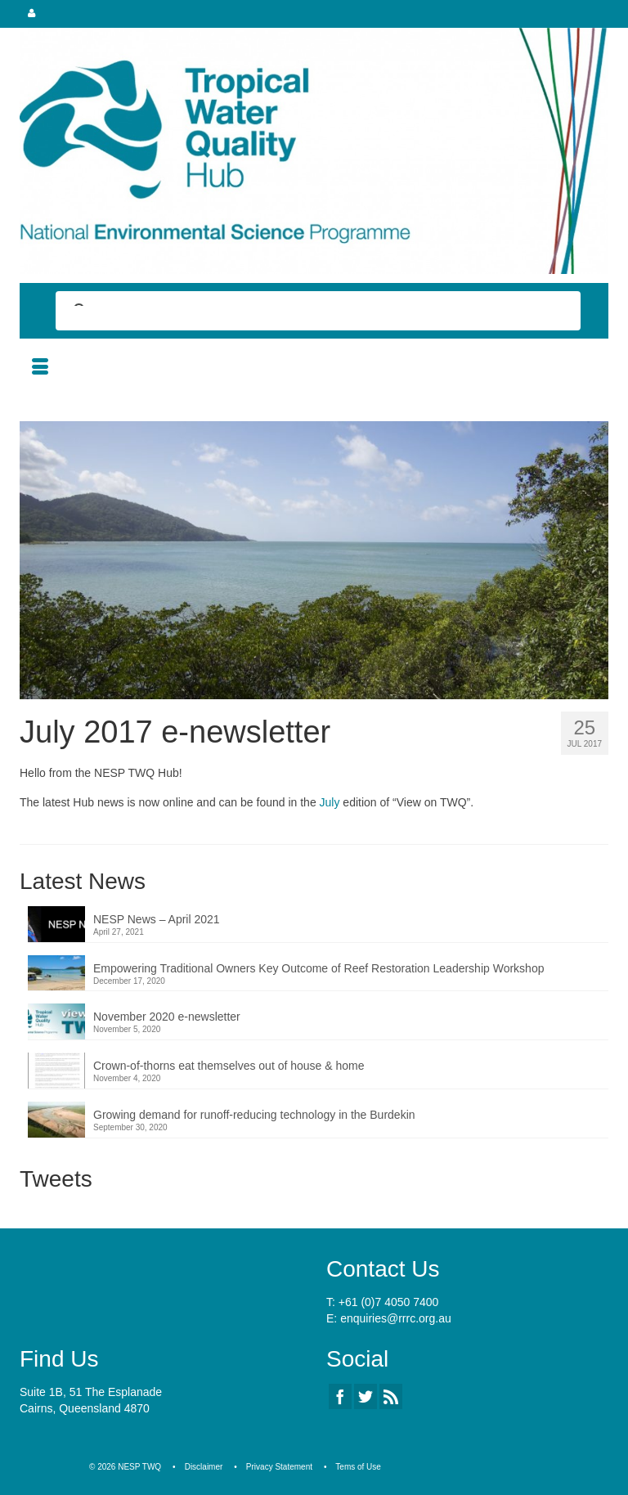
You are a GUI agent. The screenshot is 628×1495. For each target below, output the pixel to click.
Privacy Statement (279, 1466)
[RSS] (390, 1396)
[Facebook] (340, 1396)
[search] (303, 312)
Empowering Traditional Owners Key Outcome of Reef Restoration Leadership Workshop (318, 968)
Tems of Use (358, 1466)
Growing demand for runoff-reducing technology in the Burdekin (254, 1114)
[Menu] (40, 368)
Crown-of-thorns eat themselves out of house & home (229, 1065)
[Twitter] (365, 1396)
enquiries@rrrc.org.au (395, 1318)
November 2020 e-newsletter (166, 1016)
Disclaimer (204, 1466)
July (330, 802)
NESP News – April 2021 (156, 919)
